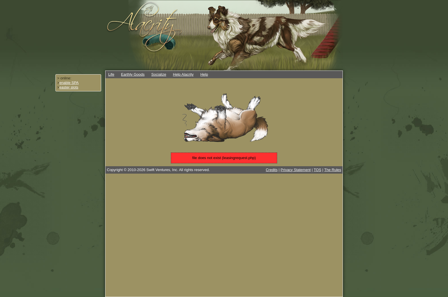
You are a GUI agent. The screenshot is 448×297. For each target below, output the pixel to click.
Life (111, 74)
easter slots (68, 87)
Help (204, 74)
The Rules (332, 170)
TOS (317, 170)
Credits (271, 170)
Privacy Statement (296, 170)
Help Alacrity (183, 74)
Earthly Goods (133, 74)
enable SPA (69, 83)
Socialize (158, 74)
